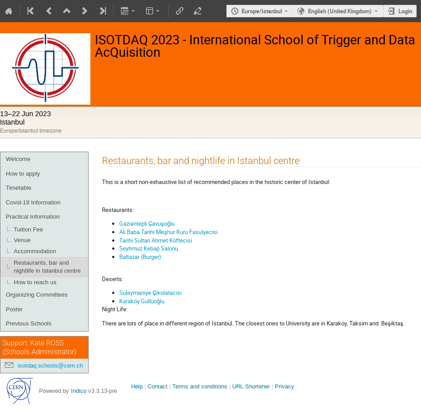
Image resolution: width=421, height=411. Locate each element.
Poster (14, 309)
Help (137, 386)
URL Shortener (251, 386)
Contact (158, 386)
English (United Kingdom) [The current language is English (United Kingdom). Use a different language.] (340, 11)
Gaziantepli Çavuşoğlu (147, 223)
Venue (22, 240)
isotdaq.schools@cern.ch (50, 365)
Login (405, 11)
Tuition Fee (28, 229)
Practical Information (32, 216)
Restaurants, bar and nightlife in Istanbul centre (47, 266)
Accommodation (35, 251)
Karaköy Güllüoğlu (141, 301)
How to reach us (35, 282)
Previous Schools (28, 323)
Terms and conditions (199, 386)
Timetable (18, 187)
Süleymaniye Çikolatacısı (150, 293)
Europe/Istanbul (262, 11)
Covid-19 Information (33, 202)
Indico (78, 391)
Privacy (284, 386)
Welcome (18, 159)
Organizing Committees (36, 294)
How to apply (23, 173)
